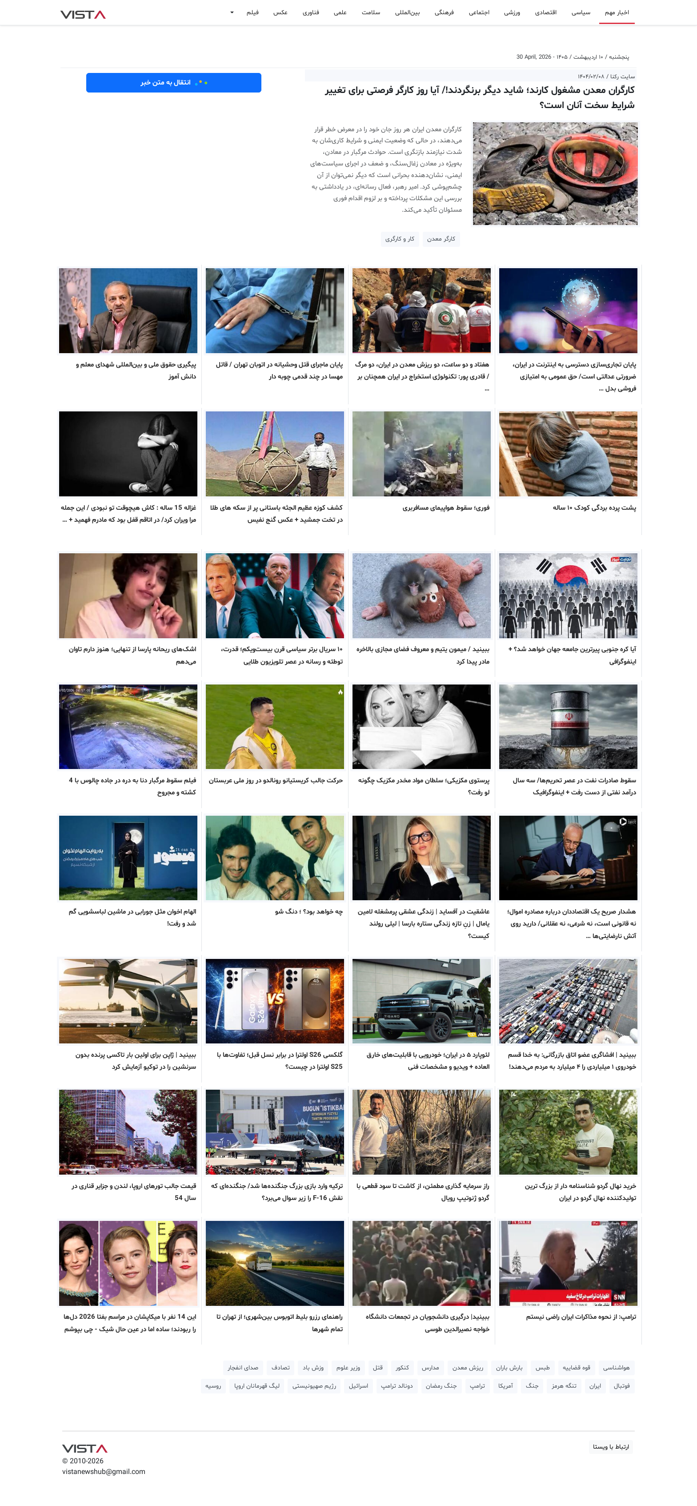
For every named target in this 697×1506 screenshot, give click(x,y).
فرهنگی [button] (444, 12)
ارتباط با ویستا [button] (611, 1447)
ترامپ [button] (477, 1386)
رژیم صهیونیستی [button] (314, 1386)
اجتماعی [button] (479, 12)
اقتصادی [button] (546, 12)
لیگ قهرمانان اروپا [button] (257, 1386)
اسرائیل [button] (358, 1386)
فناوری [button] (311, 12)
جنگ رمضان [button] (441, 1386)
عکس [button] (280, 12)
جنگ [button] (532, 1386)
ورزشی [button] (512, 12)
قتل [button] (378, 1368)
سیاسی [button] (581, 12)
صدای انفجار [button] (243, 1368)
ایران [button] (595, 1386)
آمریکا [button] (505, 1386)
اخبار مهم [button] (617, 12)
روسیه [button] (213, 1386)
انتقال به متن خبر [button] (174, 82)
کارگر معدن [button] (441, 239)
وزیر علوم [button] (348, 1368)
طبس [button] (543, 1368)
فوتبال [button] (622, 1386)
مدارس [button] (430, 1368)
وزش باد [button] (313, 1368)
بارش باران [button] (509, 1368)
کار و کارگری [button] (399, 239)
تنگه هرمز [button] (564, 1386)
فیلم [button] (253, 12)
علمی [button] (340, 12)
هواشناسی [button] (616, 1368)
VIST (82, 12)
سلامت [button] (371, 12)
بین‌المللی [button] (407, 12)
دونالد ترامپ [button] (397, 1386)
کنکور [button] (402, 1368)
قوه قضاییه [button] (576, 1368)
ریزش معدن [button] (468, 1368)
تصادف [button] (281, 1368)
